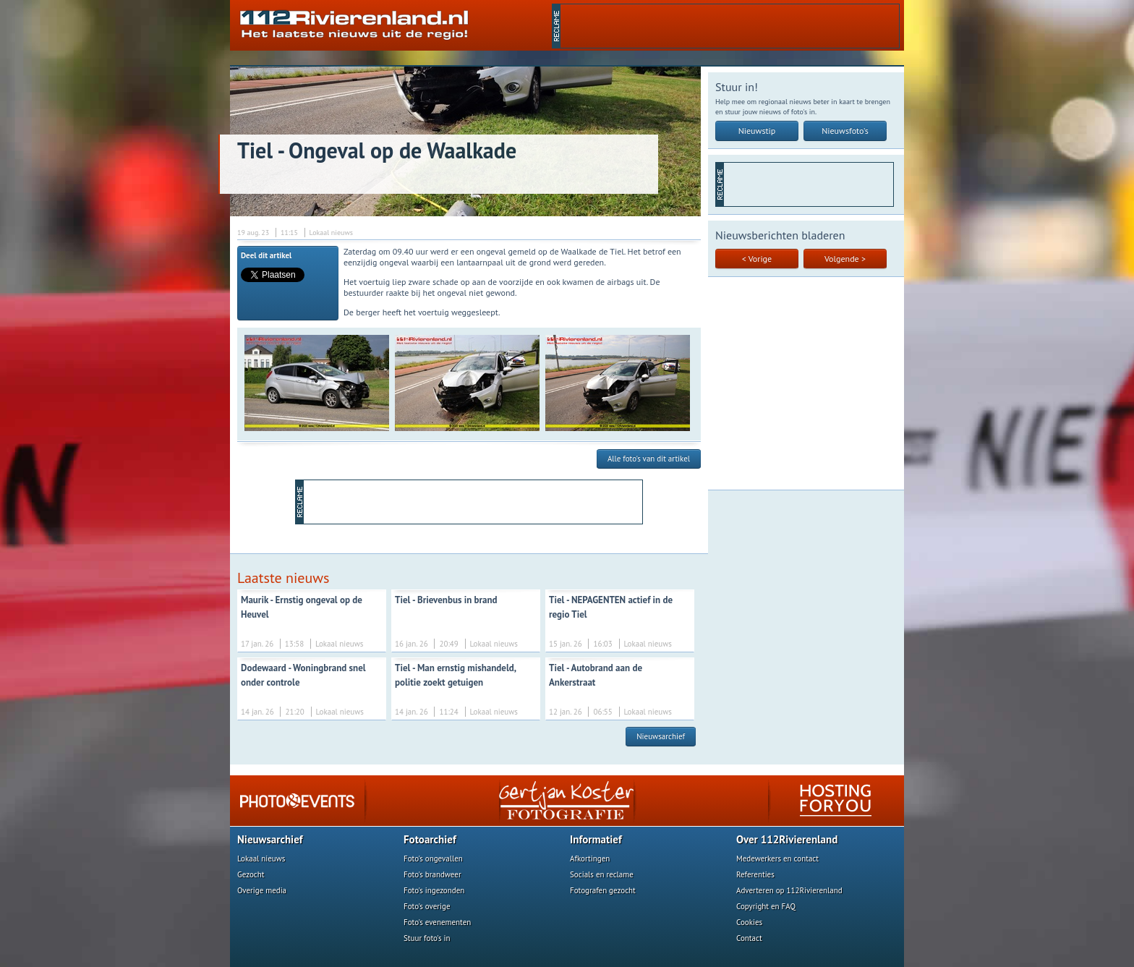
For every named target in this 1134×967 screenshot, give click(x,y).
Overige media (261, 890)
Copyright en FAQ (766, 906)
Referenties (755, 874)
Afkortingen (590, 858)
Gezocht (251, 874)
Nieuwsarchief (660, 736)
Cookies (749, 922)
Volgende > (845, 258)
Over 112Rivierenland (786, 839)
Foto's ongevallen (433, 858)
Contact (749, 938)
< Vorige (757, 258)
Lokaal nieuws (261, 858)
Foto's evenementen (437, 922)
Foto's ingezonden (434, 890)
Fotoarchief (430, 839)
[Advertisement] (729, 26)
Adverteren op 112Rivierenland (789, 890)
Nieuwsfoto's (845, 130)
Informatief (596, 839)
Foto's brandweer (432, 874)
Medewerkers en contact (777, 858)
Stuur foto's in (427, 938)
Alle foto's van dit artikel (649, 458)
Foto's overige (427, 906)
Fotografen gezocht (603, 890)
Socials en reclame (602, 874)
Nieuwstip (757, 130)
